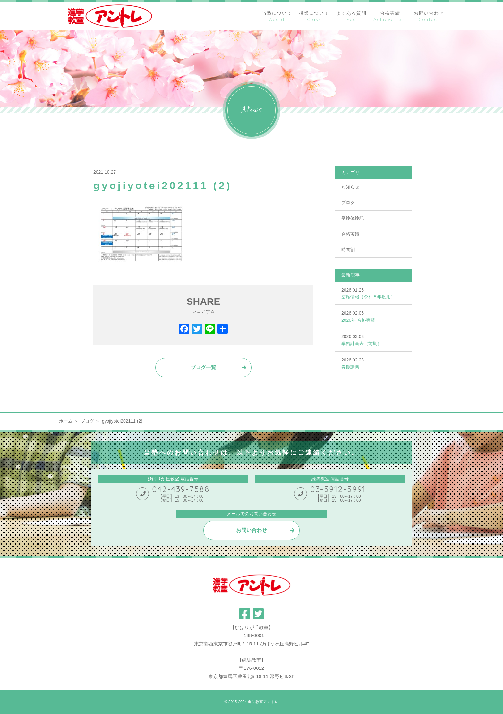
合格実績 (350, 234)
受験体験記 (352, 218)
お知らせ (350, 186)
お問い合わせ (251, 530)
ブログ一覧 (203, 367)
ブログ (348, 202)
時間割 (348, 249)
